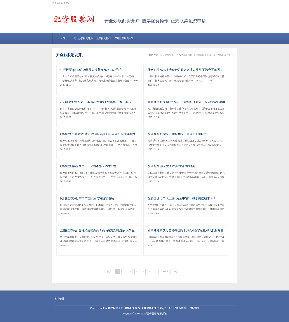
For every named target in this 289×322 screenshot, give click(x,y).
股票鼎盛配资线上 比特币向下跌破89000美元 (177, 134)
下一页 (165, 271)
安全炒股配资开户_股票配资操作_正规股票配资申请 (185, 55)
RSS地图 (181, 308)
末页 (176, 271)
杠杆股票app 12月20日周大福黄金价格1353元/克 (91, 69)
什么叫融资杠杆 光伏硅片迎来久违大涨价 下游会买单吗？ (185, 69)
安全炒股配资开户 (83, 38)
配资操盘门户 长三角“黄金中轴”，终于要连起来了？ (182, 198)
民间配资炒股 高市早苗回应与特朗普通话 (87, 198)
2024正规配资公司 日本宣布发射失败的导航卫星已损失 (96, 102)
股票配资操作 (103, 38)
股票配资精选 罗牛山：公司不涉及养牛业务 (88, 166)
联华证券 (151, 313)
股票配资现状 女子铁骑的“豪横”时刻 (171, 166)
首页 (62, 38)
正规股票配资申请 (124, 38)
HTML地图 (192, 308)
